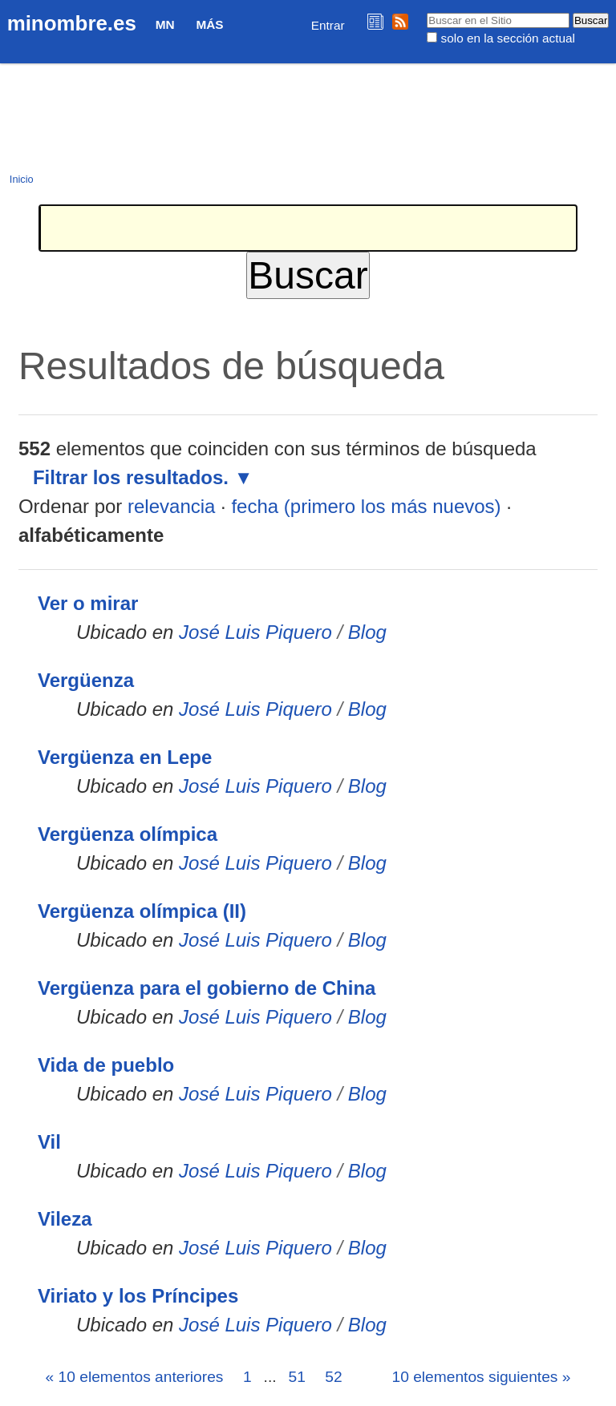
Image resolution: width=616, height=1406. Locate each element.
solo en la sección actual (508, 38)
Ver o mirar (88, 603)
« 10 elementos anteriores (135, 1376)
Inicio (22, 179)
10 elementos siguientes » (481, 1376)
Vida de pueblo (106, 1065)
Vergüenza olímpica (127, 834)
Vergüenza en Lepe (125, 757)
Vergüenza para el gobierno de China (206, 988)
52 (333, 1376)
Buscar (426, 12)
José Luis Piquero (255, 632)
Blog (367, 632)
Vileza (65, 1219)
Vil (49, 1142)
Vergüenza (86, 680)
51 (296, 1376)
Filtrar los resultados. (131, 477)
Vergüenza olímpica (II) (142, 911)
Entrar (328, 25)
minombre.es (71, 23)
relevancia (171, 506)
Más (209, 24)
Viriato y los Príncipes (138, 1296)
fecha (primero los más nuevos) (365, 506)
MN (165, 24)
